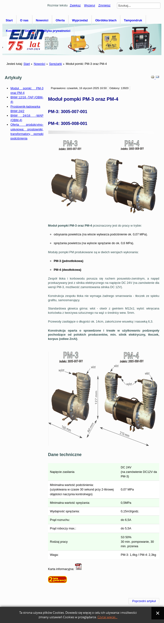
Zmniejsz (104, 5)
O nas (24, 20)
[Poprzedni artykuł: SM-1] (144, 601)
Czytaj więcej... (107, 617)
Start (9, 20)
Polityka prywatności (55, 31)
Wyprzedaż (80, 20)
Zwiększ (75, 5)
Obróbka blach (106, 20)
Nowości (42, 20)
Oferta (60, 20)
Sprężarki (55, 64)
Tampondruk (133, 20)
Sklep (29, 31)
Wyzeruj (89, 5)
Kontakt (11, 31)
